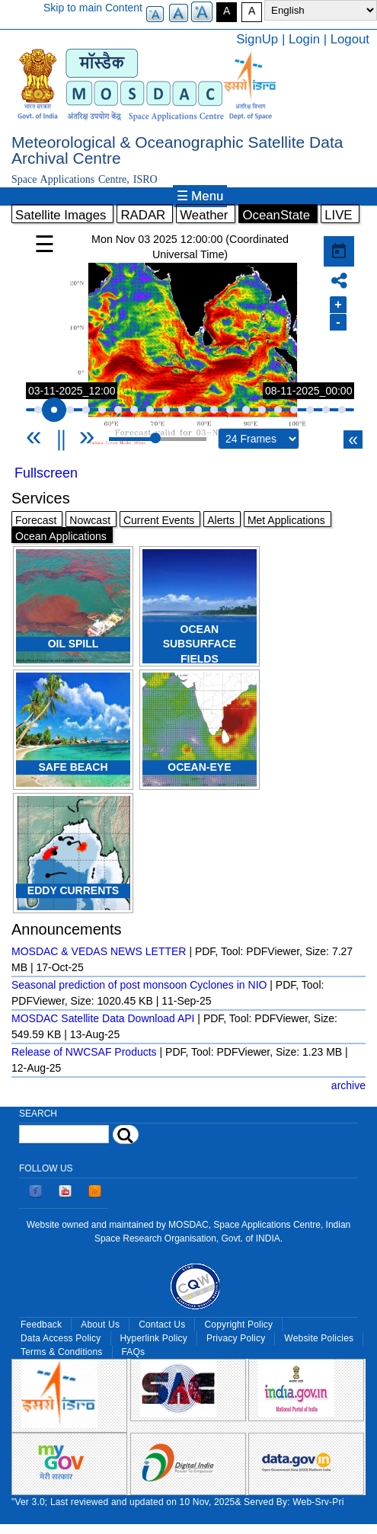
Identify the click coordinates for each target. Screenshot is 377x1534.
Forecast (35, 520)
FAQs (133, 1352)
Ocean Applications (61, 536)
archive (348, 1085)
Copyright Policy (238, 1324)
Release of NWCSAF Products (84, 1052)
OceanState (276, 215)
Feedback (41, 1324)
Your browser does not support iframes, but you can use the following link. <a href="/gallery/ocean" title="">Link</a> (190, 343)
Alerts (221, 520)
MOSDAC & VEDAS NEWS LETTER (98, 951)
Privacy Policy (235, 1338)
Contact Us (162, 1324)
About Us (100, 1324)
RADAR (142, 215)
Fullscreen (46, 473)
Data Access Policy (61, 1338)
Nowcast (89, 520)
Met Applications (286, 520)
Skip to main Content (92, 8)
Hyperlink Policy (153, 1338)
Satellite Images (60, 215)
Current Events (158, 520)
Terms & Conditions (62, 1352)
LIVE (338, 215)
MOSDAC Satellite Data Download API (102, 1018)
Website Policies (318, 1338)
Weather (204, 215)
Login (304, 39)
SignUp (257, 39)
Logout (350, 39)
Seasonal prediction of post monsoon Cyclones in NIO (139, 985)
